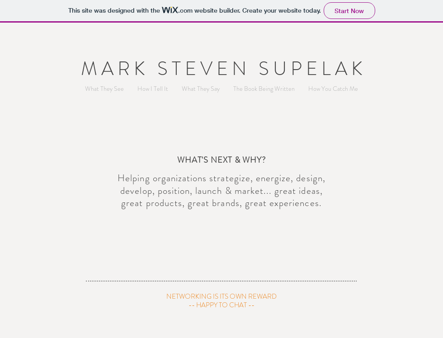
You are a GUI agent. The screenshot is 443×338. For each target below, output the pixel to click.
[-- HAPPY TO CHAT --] (221, 305)
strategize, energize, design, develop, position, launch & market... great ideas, (222, 184)
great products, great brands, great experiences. (221, 203)
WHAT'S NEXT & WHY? (221, 160)
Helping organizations (162, 178)
